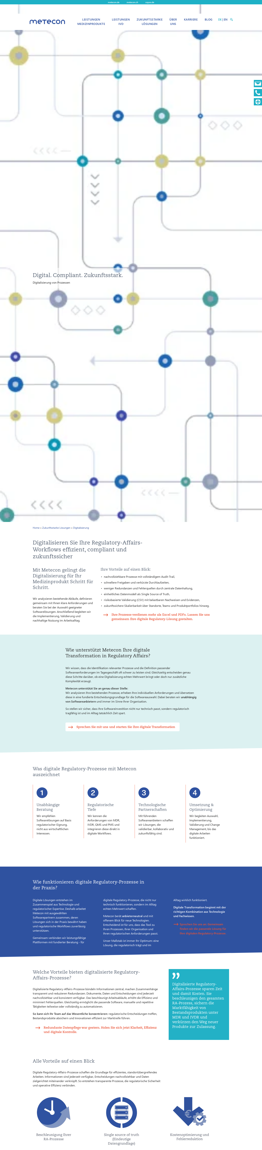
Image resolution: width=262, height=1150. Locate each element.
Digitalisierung (81, 527)
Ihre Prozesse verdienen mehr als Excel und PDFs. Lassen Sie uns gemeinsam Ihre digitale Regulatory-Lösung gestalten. (161, 616)
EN (225, 19)
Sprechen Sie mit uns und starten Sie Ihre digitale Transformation (125, 727)
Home (36, 527)
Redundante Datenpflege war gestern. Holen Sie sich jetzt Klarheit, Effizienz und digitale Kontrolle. (100, 1029)
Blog (209, 19)
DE (220, 19)
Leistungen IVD (121, 21)
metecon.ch (132, 2)
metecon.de (113, 2)
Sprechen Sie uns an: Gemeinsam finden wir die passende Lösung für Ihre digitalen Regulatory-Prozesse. (203, 928)
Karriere (191, 19)
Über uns (173, 21)
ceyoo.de (149, 2)
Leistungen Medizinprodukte (91, 21)
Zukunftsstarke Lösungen (149, 21)
